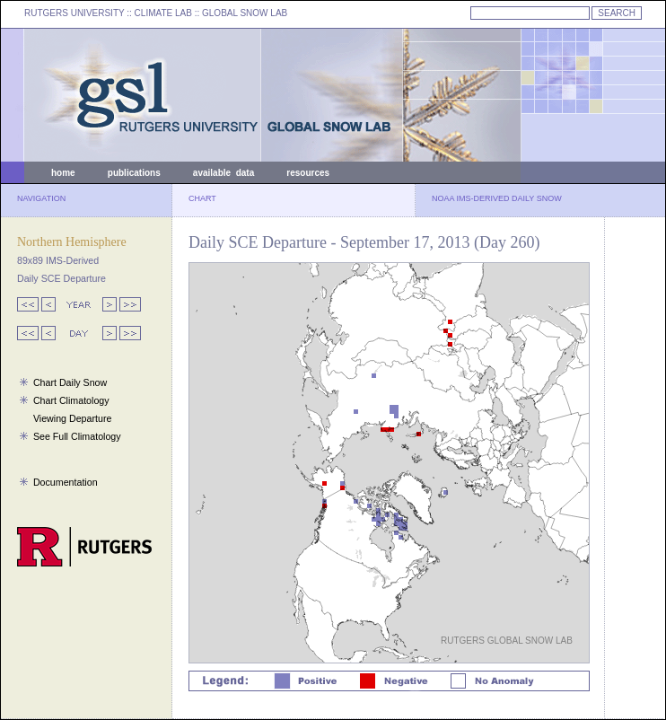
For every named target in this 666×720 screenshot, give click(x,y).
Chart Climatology (71, 400)
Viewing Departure (72, 418)
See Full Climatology (77, 436)
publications (134, 173)
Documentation (65, 482)
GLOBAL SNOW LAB (244, 13)
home (63, 173)
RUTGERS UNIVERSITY (74, 13)
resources (307, 173)
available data (223, 173)
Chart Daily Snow (70, 382)
